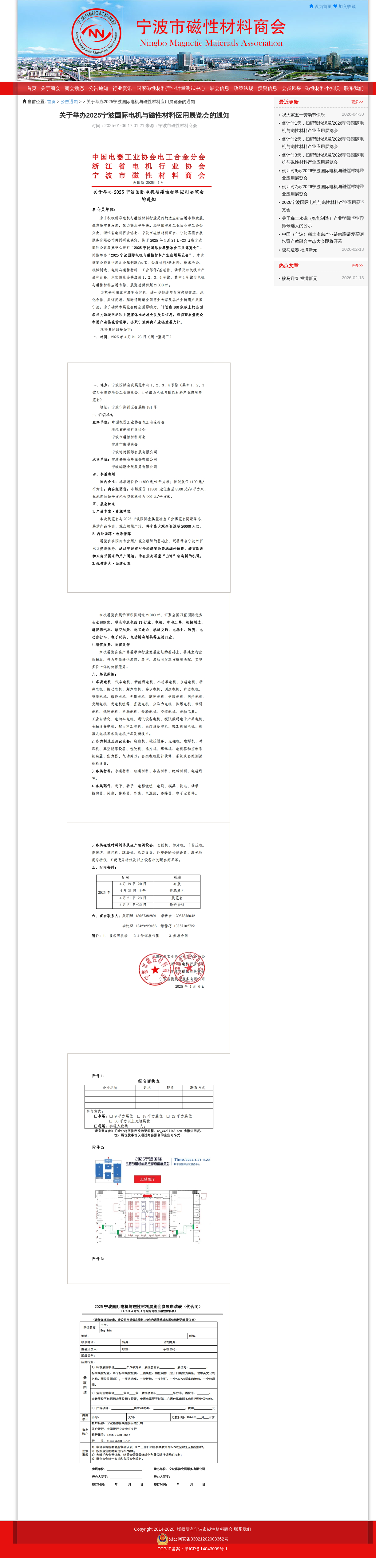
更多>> (357, 102)
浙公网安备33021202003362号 (198, 1538)
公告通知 (98, 88)
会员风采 (291, 88)
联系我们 (354, 88)
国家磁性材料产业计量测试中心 (171, 88)
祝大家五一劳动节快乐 (303, 114)
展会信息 (219, 88)
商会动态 (74, 88)
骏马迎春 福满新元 (300, 249)
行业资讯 (122, 88)
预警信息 (267, 88)
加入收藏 (347, 6)
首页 (32, 88)
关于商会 (50, 88)
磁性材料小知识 (322, 88)
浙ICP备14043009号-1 (206, 1548)
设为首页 (323, 6)
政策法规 (243, 88)
